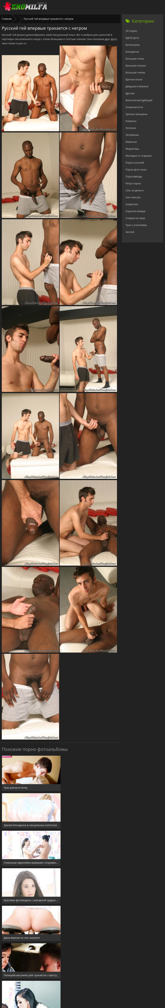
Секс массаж (133, 197)
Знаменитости (134, 107)
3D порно (131, 31)
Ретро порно (133, 183)
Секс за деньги (134, 190)
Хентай (130, 232)
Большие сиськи (136, 65)
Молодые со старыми (139, 155)
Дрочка (130, 93)
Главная (7, 18)
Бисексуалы (133, 44)
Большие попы (135, 58)
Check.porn (90, 986)
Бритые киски (134, 79)
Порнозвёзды (134, 176)
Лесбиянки (132, 135)
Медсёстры (132, 148)
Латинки (131, 128)
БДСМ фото (132, 37)
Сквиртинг (132, 204)
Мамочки (131, 141)
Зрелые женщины (137, 114)
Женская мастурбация (139, 100)
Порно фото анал (136, 169)
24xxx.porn (74, 986)
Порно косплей (135, 162)
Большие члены (135, 72)
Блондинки (132, 51)
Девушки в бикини (137, 86)
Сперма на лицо (135, 218)
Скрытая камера (135, 211)
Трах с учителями (136, 225)
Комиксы (131, 121)
